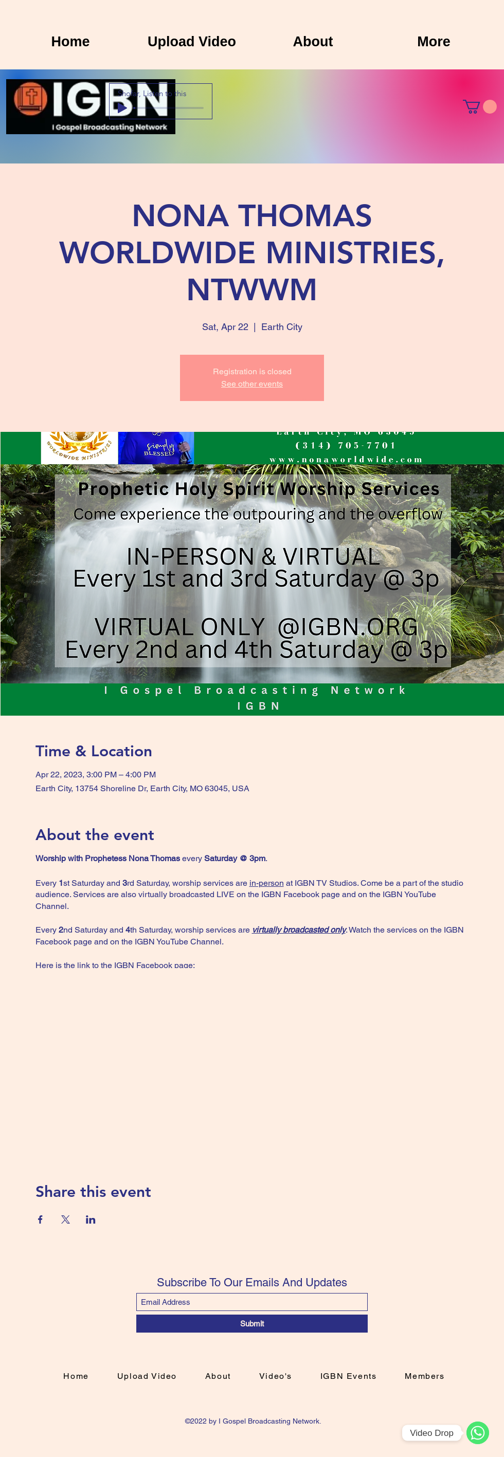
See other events (252, 384)
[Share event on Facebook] (40, 1219)
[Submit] (252, 1324)
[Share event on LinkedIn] (91, 1219)
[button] (480, 107)
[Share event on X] (65, 1219)
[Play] (122, 108)
